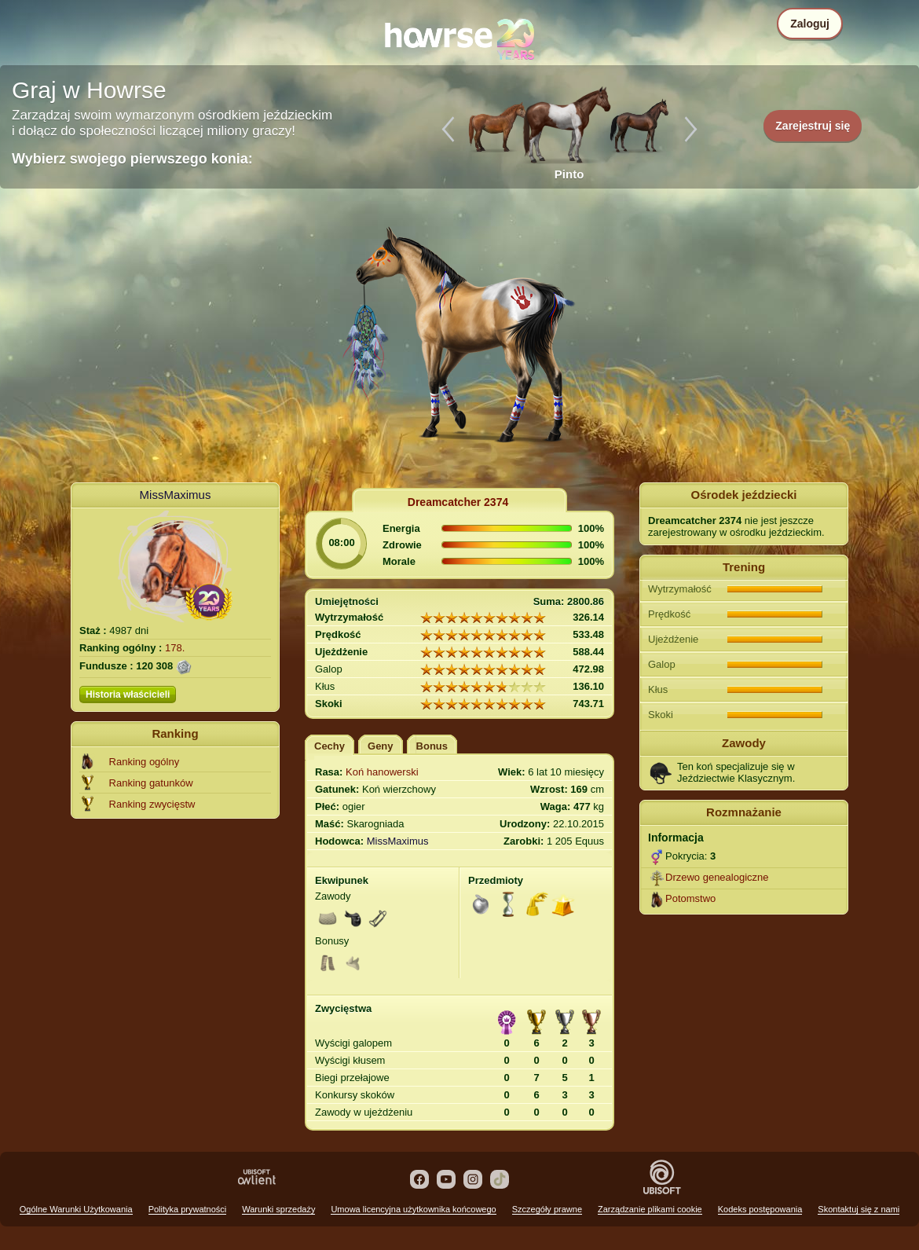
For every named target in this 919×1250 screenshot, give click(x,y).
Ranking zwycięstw (152, 804)
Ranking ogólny (144, 762)
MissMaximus (175, 494)
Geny (381, 746)
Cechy (329, 746)
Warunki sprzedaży (278, 1209)
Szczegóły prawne (547, 1209)
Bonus (432, 746)
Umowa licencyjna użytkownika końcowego (413, 1209)
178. (175, 648)
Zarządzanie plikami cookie (650, 1209)
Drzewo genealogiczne (717, 877)
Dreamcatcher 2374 (458, 502)
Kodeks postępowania (760, 1209)
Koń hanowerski (382, 772)
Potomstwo (690, 898)
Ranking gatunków (151, 783)
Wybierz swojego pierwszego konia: (132, 159)
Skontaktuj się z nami (858, 1209)
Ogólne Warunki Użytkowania (76, 1209)
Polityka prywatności (187, 1209)
